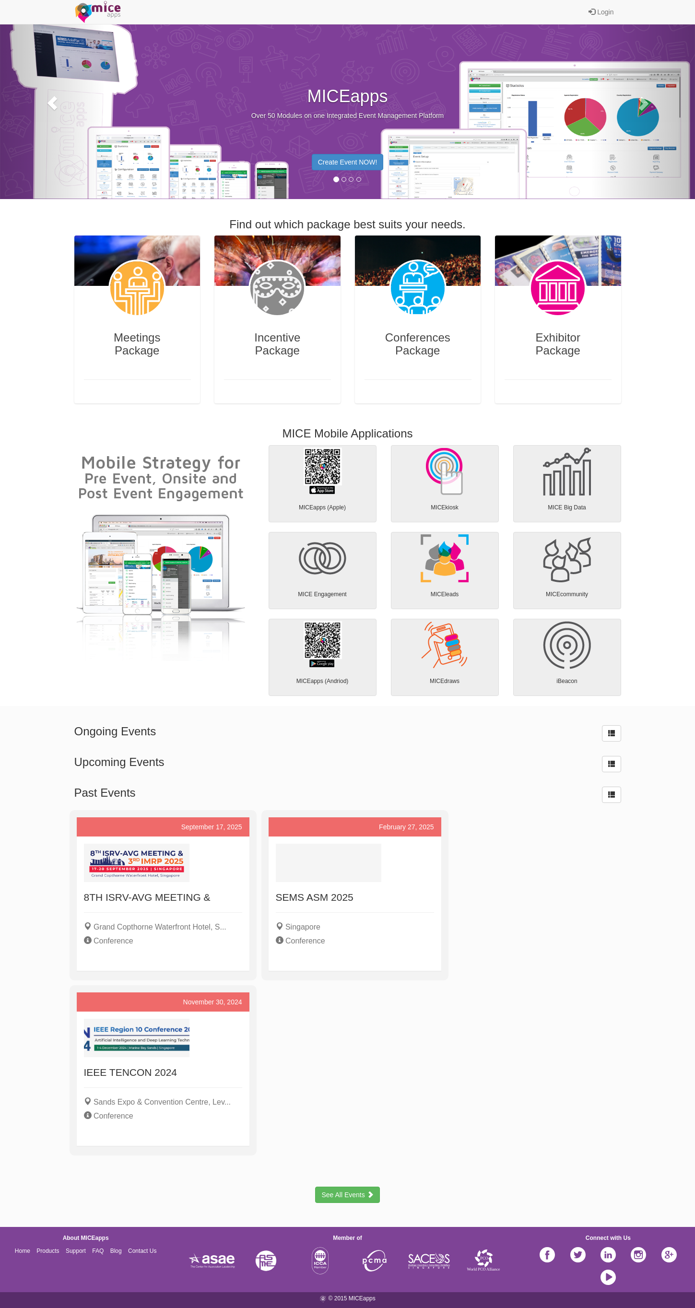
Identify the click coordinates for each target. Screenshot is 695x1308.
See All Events (347, 1195)
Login (601, 12)
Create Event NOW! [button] (347, 162)
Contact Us (142, 1251)
